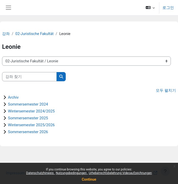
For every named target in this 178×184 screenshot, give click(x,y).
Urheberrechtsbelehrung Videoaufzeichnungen (120, 173)
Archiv (13, 97)
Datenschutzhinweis (40, 173)
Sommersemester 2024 (28, 104)
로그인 (168, 7)
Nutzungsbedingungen (71, 173)
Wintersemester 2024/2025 (31, 111)
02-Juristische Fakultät (34, 33)
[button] (150, 7)
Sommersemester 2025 (28, 118)
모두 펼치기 (166, 90)
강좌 (6, 33)
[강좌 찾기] (29, 76)
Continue (89, 179)
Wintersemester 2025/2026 (31, 125)
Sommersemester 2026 (28, 132)
